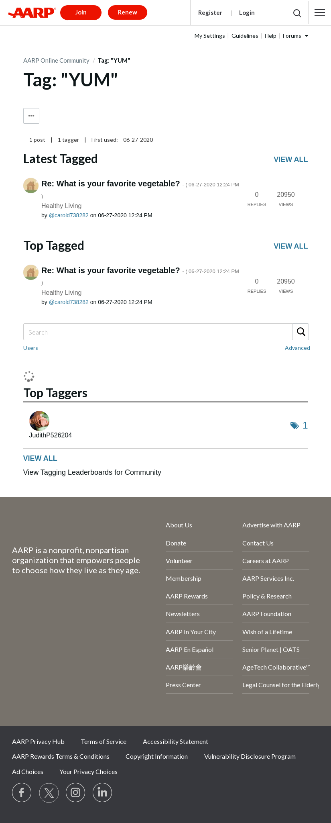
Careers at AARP (265, 560)
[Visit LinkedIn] (103, 793)
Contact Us (258, 543)
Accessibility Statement (175, 741)
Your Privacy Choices (88, 771)
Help (270, 35)
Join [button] (81, 12)
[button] (320, 12)
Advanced (297, 347)
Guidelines (244, 35)
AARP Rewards (187, 596)
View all (291, 159)
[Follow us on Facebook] (22, 793)
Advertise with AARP (271, 525)
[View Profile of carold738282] (69, 215)
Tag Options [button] (31, 116)
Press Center (183, 684)
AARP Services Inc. (268, 578)
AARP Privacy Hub (38, 741)
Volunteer (179, 560)
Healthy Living (61, 205)
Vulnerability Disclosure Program (250, 756)
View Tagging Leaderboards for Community (92, 472)
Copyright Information (157, 756)
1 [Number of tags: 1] (305, 425)
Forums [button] (292, 35)
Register (210, 12)
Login (247, 12)
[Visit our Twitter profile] (49, 793)
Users (30, 347)
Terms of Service (103, 741)
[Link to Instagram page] (76, 793)
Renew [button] (127, 12)
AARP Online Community (56, 60)
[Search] (165, 331)
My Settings (210, 35)
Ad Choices (27, 771)
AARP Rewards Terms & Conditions (61, 756)
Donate (176, 543)
